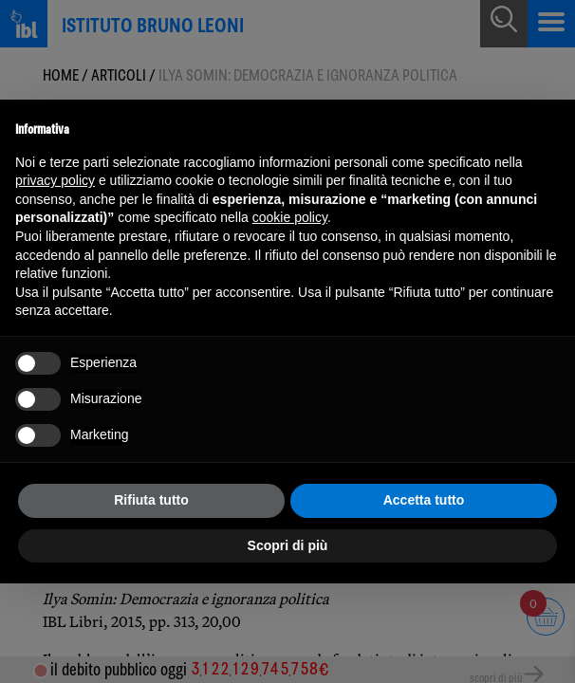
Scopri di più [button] (288, 545)
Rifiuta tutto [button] (151, 500)
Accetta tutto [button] (424, 500)
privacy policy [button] (55, 180)
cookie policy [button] (289, 217)
